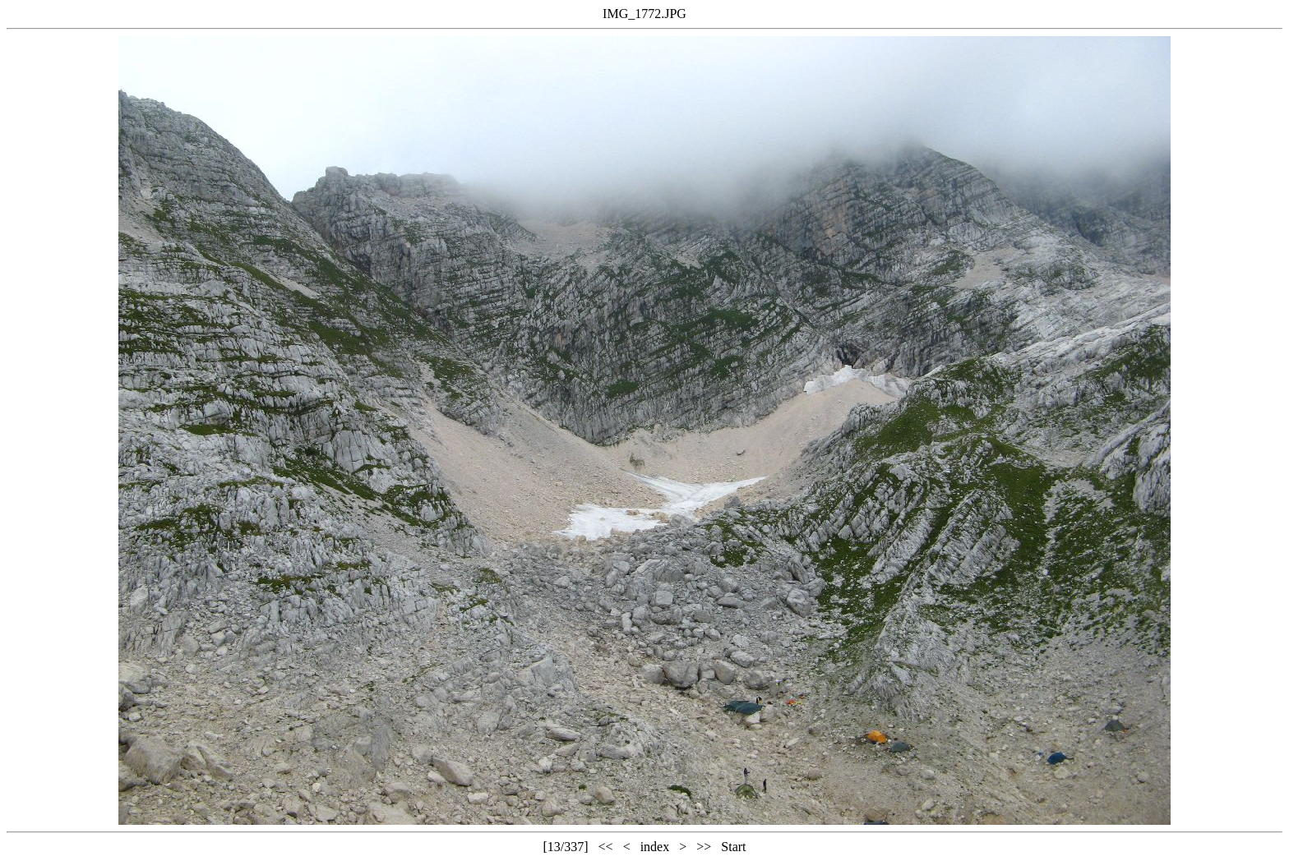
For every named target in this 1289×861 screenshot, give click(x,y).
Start (733, 847)
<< (605, 847)
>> (703, 847)
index (655, 847)
